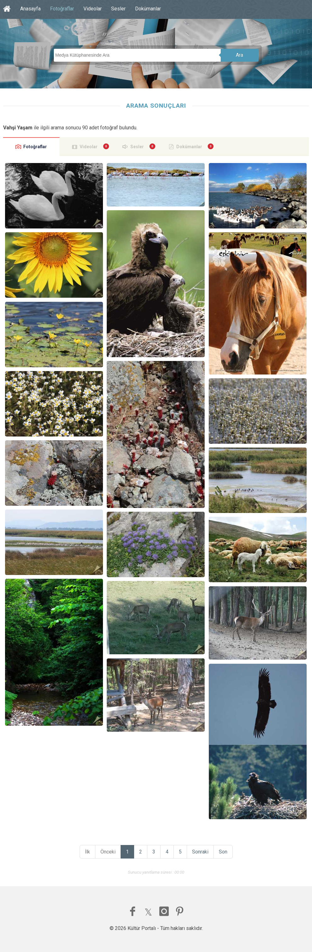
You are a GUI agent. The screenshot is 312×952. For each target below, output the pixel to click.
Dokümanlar (148, 9)
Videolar (92, 9)
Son (223, 852)
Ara (239, 55)
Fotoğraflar (62, 9)
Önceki (108, 852)
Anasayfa (30, 9)
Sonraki (200, 852)
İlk (87, 852)
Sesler (118, 9)
